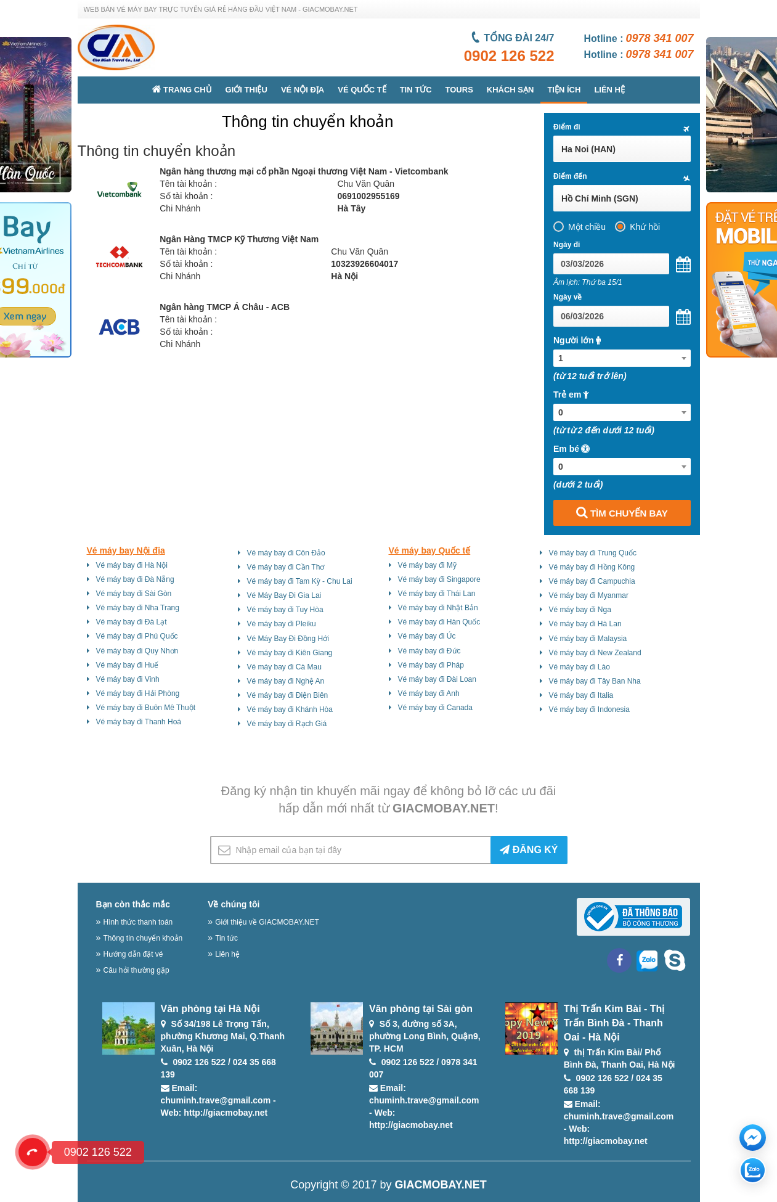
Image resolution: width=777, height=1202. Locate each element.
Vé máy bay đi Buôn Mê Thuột (146, 707)
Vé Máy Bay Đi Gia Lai (284, 595)
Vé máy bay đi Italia (581, 695)
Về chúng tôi (233, 904)
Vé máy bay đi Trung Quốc (593, 553)
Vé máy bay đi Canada (435, 707)
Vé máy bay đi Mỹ (427, 565)
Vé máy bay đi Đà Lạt (131, 622)
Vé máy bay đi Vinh (128, 679)
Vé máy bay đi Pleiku (281, 623)
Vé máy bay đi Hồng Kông (592, 567)
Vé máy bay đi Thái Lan (437, 593)
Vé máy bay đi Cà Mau (284, 667)
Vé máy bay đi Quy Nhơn (137, 651)
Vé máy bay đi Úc (427, 636)
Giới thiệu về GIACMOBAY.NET (267, 922)
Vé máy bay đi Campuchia (592, 581)
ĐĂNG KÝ (529, 849)
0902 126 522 (509, 55)
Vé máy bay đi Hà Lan (585, 623)
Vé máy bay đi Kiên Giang (290, 652)
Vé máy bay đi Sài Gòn (134, 593)
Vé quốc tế (362, 89)
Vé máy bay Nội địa (126, 550)
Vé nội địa (302, 89)
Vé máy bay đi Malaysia (588, 638)
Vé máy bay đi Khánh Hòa (290, 709)
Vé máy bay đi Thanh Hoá (139, 722)
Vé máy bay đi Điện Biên (287, 695)
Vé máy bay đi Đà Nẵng (135, 579)
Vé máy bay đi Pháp (431, 665)
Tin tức (416, 89)
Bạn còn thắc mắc (133, 904)
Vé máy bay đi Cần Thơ (286, 567)
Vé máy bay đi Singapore (439, 579)
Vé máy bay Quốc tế (430, 550)
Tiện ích (563, 89)
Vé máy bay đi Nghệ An (286, 681)
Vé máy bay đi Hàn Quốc (439, 622)
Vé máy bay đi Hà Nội (132, 565)
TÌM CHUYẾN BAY (622, 512)
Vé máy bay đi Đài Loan (437, 679)
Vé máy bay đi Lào (579, 667)
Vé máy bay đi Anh (429, 693)
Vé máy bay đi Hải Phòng (138, 693)
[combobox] (622, 358)
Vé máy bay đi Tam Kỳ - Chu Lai (299, 581)
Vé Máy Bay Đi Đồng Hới (288, 638)
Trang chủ (182, 89)
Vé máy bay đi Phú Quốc (137, 636)
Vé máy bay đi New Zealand (595, 652)
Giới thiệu (246, 89)
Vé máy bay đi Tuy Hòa (285, 609)
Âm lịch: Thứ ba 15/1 (587, 282)
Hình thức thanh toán (138, 922)
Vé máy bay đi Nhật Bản (438, 607)
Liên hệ (609, 89)
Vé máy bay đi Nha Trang (137, 607)
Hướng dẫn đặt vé (133, 954)
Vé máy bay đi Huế (127, 665)
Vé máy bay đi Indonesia (589, 709)
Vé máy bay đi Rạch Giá (287, 723)
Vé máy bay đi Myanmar (589, 595)
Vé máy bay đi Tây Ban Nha (595, 681)
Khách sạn (510, 89)
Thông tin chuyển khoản (143, 938)
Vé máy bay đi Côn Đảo (286, 553)
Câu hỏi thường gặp (136, 970)
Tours (459, 89)
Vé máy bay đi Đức (429, 651)
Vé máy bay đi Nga (580, 609)
